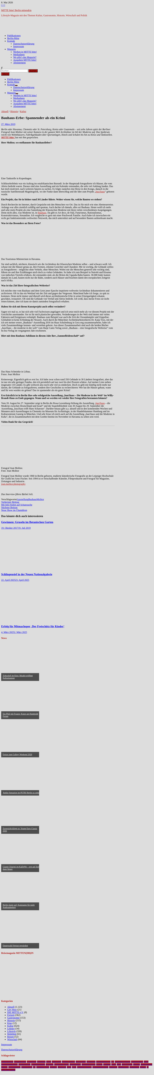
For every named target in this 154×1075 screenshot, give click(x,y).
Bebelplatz (41, 1062)
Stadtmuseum (123, 1067)
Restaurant (62, 1067)
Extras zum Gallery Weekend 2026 (17, 754)
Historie (14, 111)
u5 (148, 1067)
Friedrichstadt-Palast (9, 1064)
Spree (74, 1067)
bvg (112, 1062)
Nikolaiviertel (26, 1067)
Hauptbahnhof (75, 1064)
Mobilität (11, 1034)
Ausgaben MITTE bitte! (25, 60)
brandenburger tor (103, 1062)
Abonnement (19, 62)
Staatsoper (113, 1067)
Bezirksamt (91, 1062)
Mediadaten (19, 54)
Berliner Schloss (68, 1062)
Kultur (23, 111)
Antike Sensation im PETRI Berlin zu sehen (21, 793)
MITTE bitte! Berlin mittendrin (16, 10)
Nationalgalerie (14, 1067)
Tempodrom (134, 1067)
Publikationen (14, 35)
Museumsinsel (146, 1064)
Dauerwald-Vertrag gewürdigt (15, 946)
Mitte (119, 1064)
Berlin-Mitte (13, 38)
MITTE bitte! (127, 1064)
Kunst (113, 1064)
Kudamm (107, 1064)
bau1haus (100, 191)
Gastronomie (13, 1017)
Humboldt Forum (88, 1064)
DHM (146, 1062)
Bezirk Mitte (81, 1062)
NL (34, 1067)
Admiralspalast (7, 1062)
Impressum (18, 46)
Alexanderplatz (20, 1062)
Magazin (11, 49)
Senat (69, 1067)
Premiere (53, 1067)
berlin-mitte (56, 1062)
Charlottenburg (137, 1062)
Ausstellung (22, 499)
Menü (5, 74)
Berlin (48, 1062)
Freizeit (11, 1015)
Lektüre (11, 1028)
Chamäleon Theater (122, 1062)
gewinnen (50, 1064)
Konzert (99, 1064)
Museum (136, 1064)
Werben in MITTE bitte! (25, 52)
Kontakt (11, 41)
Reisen (10, 1036)
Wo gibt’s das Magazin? (24, 57)
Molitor (40, 499)
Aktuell (4, 111)
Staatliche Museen (84, 1067)
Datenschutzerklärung (23, 43)
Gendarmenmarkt (38, 1064)
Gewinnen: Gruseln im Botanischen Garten (27, 522)
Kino (9, 1023)
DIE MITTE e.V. (15, 1012)
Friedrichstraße (24, 1064)
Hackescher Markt (61, 1064)
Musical (4, 1067)
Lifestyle (11, 1031)
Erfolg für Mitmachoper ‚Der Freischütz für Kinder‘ (32, 626)
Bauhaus (42, 212)
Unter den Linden (8, 1070)
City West (12, 1009)
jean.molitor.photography (13, 484)
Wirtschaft (12, 1039)
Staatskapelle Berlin (100, 1067)
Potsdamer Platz (42, 1067)
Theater (143, 1067)
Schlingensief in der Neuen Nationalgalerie (26, 574)
